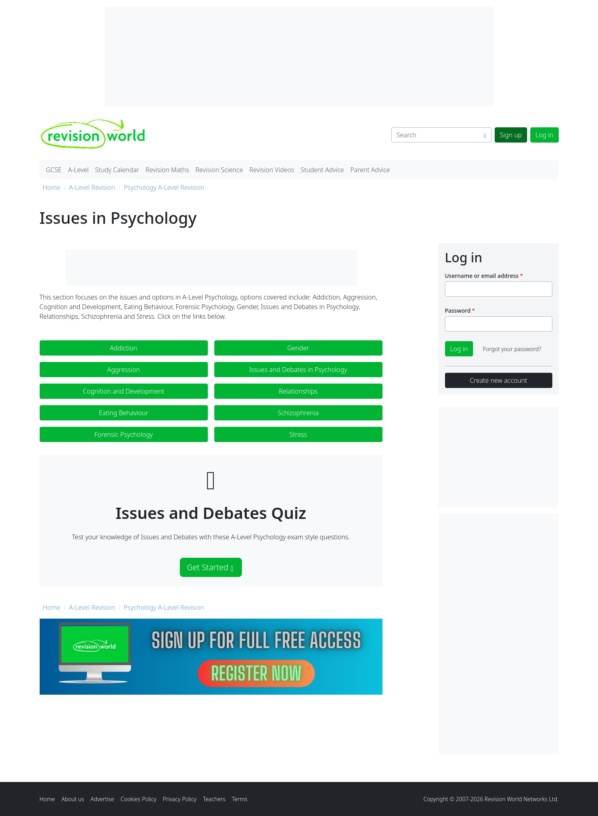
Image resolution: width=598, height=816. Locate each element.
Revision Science (219, 169)
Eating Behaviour (123, 412)
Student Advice (322, 169)
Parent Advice (370, 169)
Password (458, 310)
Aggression (123, 369)
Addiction (123, 348)
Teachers (214, 799)
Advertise (102, 799)
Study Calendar (117, 169)
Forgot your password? (512, 349)
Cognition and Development (123, 391)
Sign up (511, 135)
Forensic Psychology (123, 434)
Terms (240, 799)
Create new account (498, 380)
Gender (298, 348)
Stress (298, 434)
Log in (545, 135)
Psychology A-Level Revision (164, 187)
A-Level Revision (92, 187)
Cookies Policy (139, 799)
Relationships (298, 391)
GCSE (54, 169)
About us (72, 799)
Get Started (210, 567)
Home (51, 187)
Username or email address (482, 275)
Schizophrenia (298, 412)
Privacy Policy (179, 799)
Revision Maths (167, 169)
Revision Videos (271, 169)
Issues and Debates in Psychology (298, 369)
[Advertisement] (499, 634)
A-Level (78, 169)
